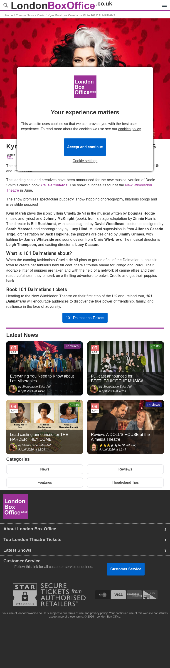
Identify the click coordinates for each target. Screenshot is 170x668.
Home (9, 15)
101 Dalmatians (54, 185)
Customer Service (125, 569)
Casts (40, 15)
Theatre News (25, 15)
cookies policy (129, 129)
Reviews (125, 469)
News (44, 469)
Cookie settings (85, 161)
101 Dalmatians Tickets (85, 318)
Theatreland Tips (125, 482)
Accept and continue (85, 147)
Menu (163, 2)
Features (45, 482)
